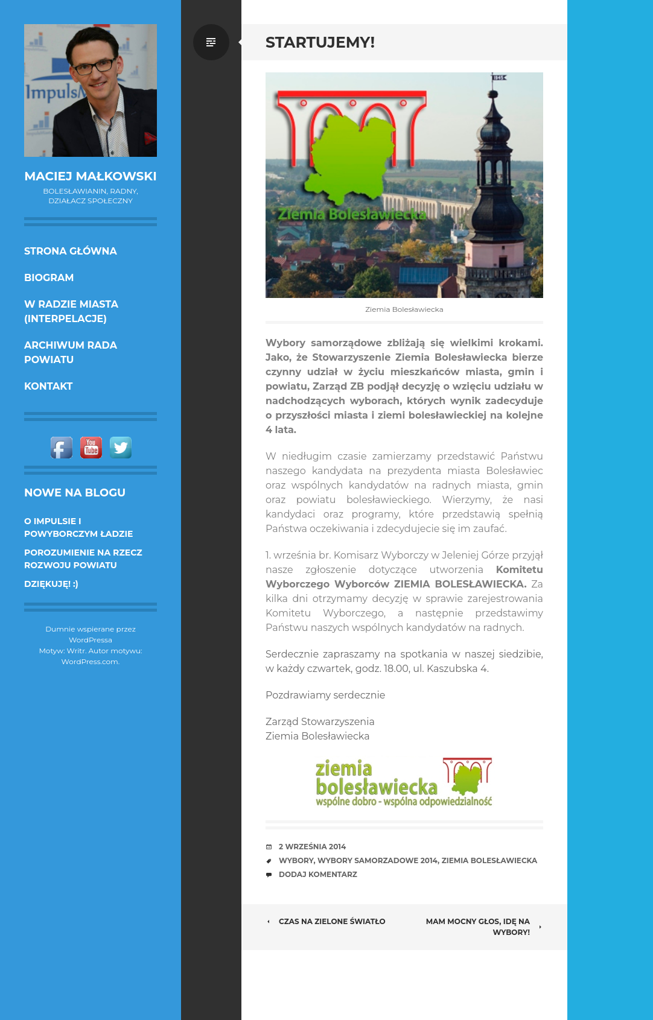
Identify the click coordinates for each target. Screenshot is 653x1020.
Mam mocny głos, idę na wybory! (484, 927)
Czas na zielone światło (326, 921)
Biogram (49, 278)
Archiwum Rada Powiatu (70, 353)
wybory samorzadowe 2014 (377, 860)
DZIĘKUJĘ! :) (51, 583)
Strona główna (70, 251)
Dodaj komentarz (318, 874)
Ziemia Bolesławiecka (490, 860)
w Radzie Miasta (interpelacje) (71, 312)
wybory (296, 860)
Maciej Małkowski (90, 176)
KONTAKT (48, 386)
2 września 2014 (312, 846)
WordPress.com (90, 661)
